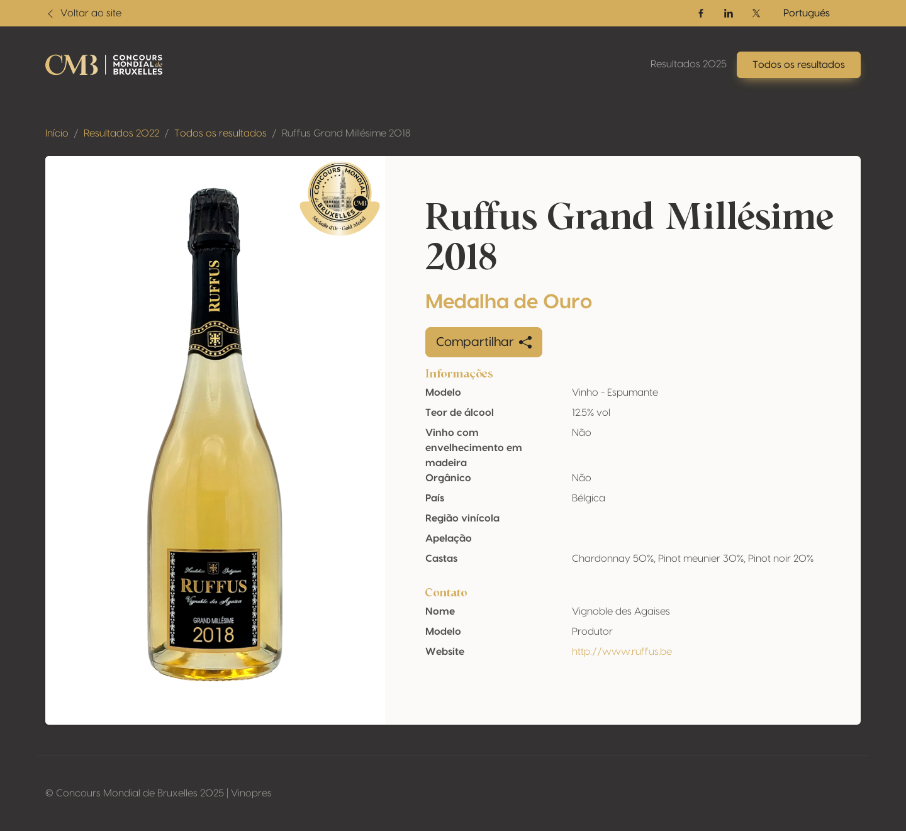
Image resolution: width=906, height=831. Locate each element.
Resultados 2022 (121, 133)
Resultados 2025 (689, 64)
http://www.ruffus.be (622, 652)
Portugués (806, 13)
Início (57, 133)
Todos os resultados (220, 133)
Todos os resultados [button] (798, 65)
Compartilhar (484, 342)
